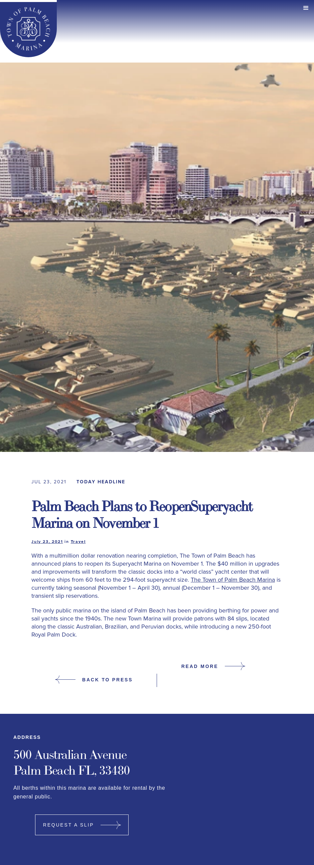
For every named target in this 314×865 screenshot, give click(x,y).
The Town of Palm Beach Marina (233, 579)
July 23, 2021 (47, 542)
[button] (306, 8)
